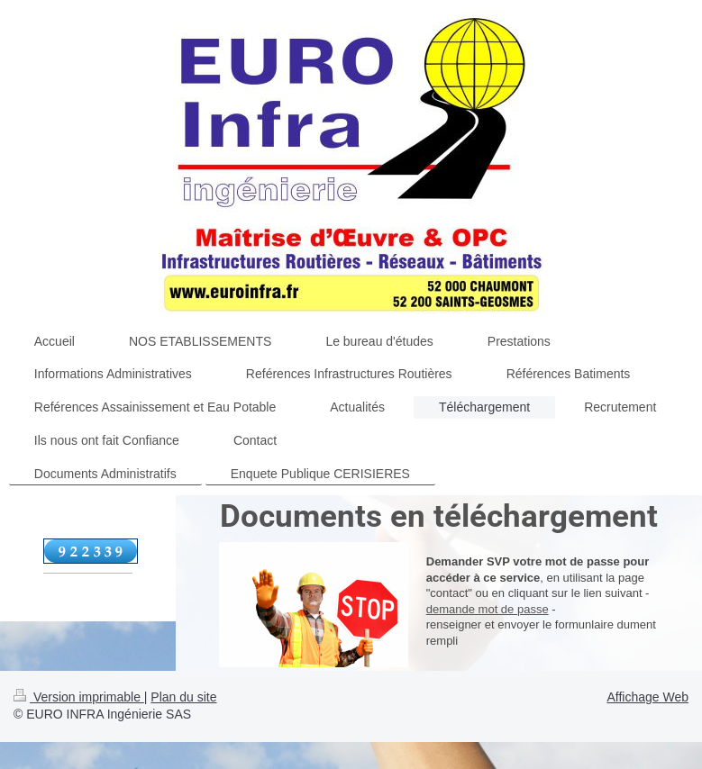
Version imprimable (79, 697)
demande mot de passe (487, 609)
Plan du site (183, 697)
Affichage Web (647, 697)
